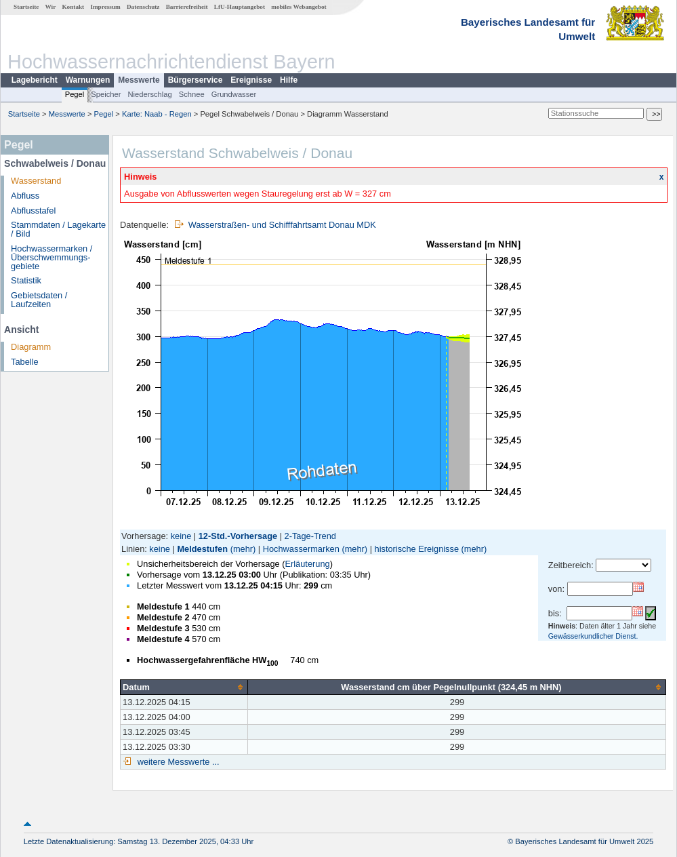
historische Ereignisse (417, 549)
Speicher (106, 94)
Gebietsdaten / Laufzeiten (39, 299)
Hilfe (289, 80)
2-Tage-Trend (310, 536)
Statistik (26, 280)
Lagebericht (35, 80)
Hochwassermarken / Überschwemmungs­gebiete (51, 257)
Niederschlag (149, 94)
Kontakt (73, 6)
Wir (50, 6)
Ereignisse (251, 80)
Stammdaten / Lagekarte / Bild (58, 229)
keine (181, 536)
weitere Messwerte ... (177, 762)
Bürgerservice (195, 80)
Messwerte (138, 80)
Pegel (75, 94)
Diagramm (31, 347)
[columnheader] (184, 686)
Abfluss (25, 196)
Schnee (192, 94)
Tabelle (25, 362)
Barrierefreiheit (187, 6)
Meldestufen (202, 549)
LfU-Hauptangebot (239, 6)
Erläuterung (307, 564)
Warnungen (88, 80)
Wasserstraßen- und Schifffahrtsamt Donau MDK (282, 225)
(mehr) (243, 549)
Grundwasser (234, 94)
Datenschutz (143, 6)
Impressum (105, 6)
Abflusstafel (33, 210)
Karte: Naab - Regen (157, 114)
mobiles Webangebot (298, 6)
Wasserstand (36, 181)
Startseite (26, 6)
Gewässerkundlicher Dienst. (593, 636)
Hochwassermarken (301, 549)
